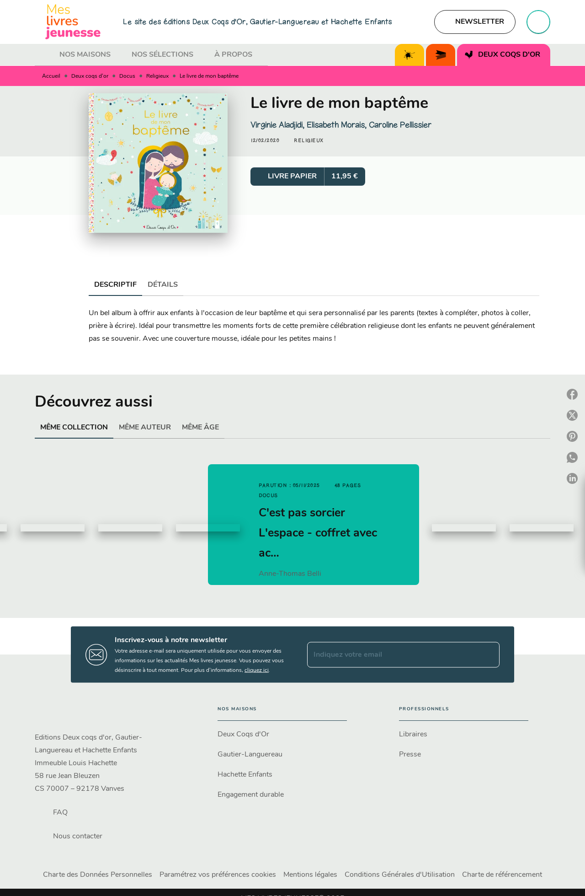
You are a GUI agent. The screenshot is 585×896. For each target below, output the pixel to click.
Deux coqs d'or (89, 76)
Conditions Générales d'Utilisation (400, 875)
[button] (475, 22)
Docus (127, 76)
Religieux (157, 76)
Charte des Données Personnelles (97, 875)
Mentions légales (310, 875)
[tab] (44, 55)
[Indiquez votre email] (392, 654)
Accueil (51, 76)
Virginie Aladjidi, (278, 124)
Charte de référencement (502, 875)
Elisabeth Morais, (338, 124)
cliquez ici (257, 670)
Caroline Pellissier (400, 124)
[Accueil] (73, 21)
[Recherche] (538, 22)
